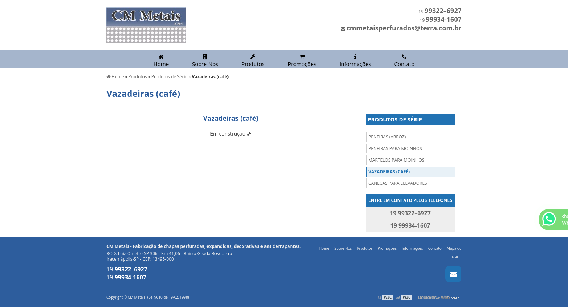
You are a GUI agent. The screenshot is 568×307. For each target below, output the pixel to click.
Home (161, 60)
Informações (355, 60)
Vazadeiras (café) (389, 172)
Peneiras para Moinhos (395, 148)
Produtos (252, 60)
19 (440, 11)
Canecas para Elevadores (397, 183)
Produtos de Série (395, 119)
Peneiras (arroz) (387, 137)
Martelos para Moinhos (396, 160)
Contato (404, 60)
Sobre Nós (205, 60)
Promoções (302, 60)
